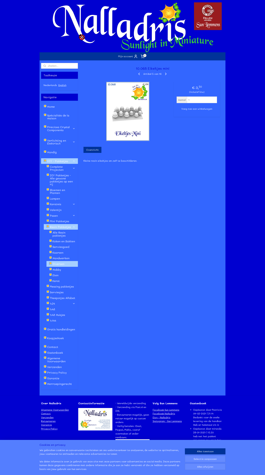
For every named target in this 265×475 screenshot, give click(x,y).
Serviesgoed (61, 247)
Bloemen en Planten (57, 191)
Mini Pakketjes (59, 221)
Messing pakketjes (62, 286)
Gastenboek (55, 352)
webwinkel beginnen (138, 469)
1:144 (53, 320)
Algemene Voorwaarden (56, 359)
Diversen (58, 264)
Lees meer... (196, 455)
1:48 (52, 309)
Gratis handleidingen (61, 329)
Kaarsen (58, 252)
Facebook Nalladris (164, 413)
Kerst (56, 281)
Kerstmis (62, 204)
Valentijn (56, 210)
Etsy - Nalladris (161, 417)
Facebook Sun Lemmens (166, 409)
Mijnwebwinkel (169, 469)
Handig (52, 152)
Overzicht (92, 149)
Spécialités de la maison (58, 117)
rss (124, 469)
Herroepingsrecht (59, 384)
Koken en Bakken (64, 241)
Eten (55, 275)
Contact (52, 347)
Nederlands (50, 85)
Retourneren (48, 421)
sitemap (117, 469)
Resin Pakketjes (62, 227)
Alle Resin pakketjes (59, 234)
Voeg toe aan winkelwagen (196, 108)
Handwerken (61, 258)
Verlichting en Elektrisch (61, 142)
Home (51, 106)
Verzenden (54, 367)
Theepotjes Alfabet (62, 298)
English (62, 85)
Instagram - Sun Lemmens (167, 421)
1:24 (62, 303)
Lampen (55, 198)
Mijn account (128, 56)
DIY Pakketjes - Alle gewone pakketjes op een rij (61, 179)
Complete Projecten (62, 168)
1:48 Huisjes (57, 315)
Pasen (62, 215)
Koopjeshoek (55, 338)
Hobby (57, 269)
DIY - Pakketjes (61, 161)
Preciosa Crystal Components (61, 128)
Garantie (53, 378)
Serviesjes (57, 292)
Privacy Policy (57, 372)
